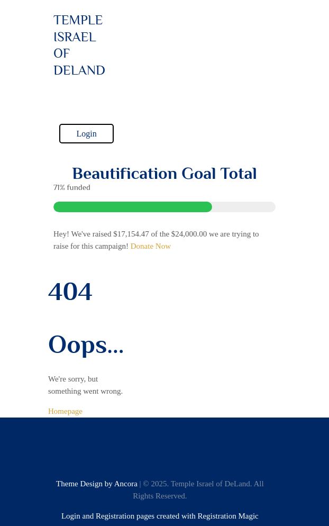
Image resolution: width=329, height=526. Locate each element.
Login (86, 133)
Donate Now (151, 246)
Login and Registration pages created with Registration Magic (160, 516)
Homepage (65, 411)
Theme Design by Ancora (97, 483)
